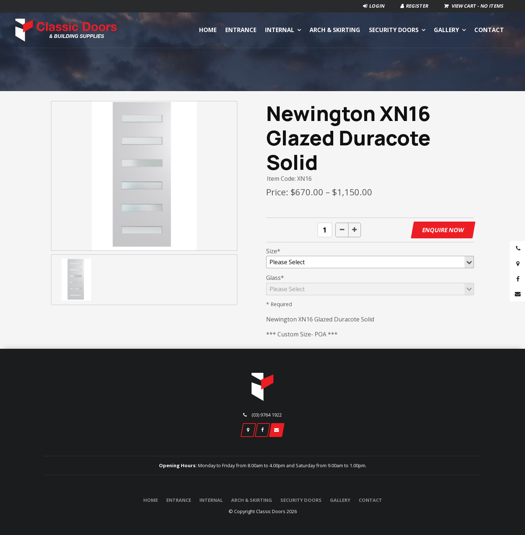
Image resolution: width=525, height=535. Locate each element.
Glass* (275, 278)
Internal (279, 30)
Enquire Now (442, 230)
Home (208, 30)
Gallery (446, 30)
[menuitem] (151, 500)
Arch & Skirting (335, 30)
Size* (273, 251)
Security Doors (394, 30)
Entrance (240, 30)
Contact (489, 30)
